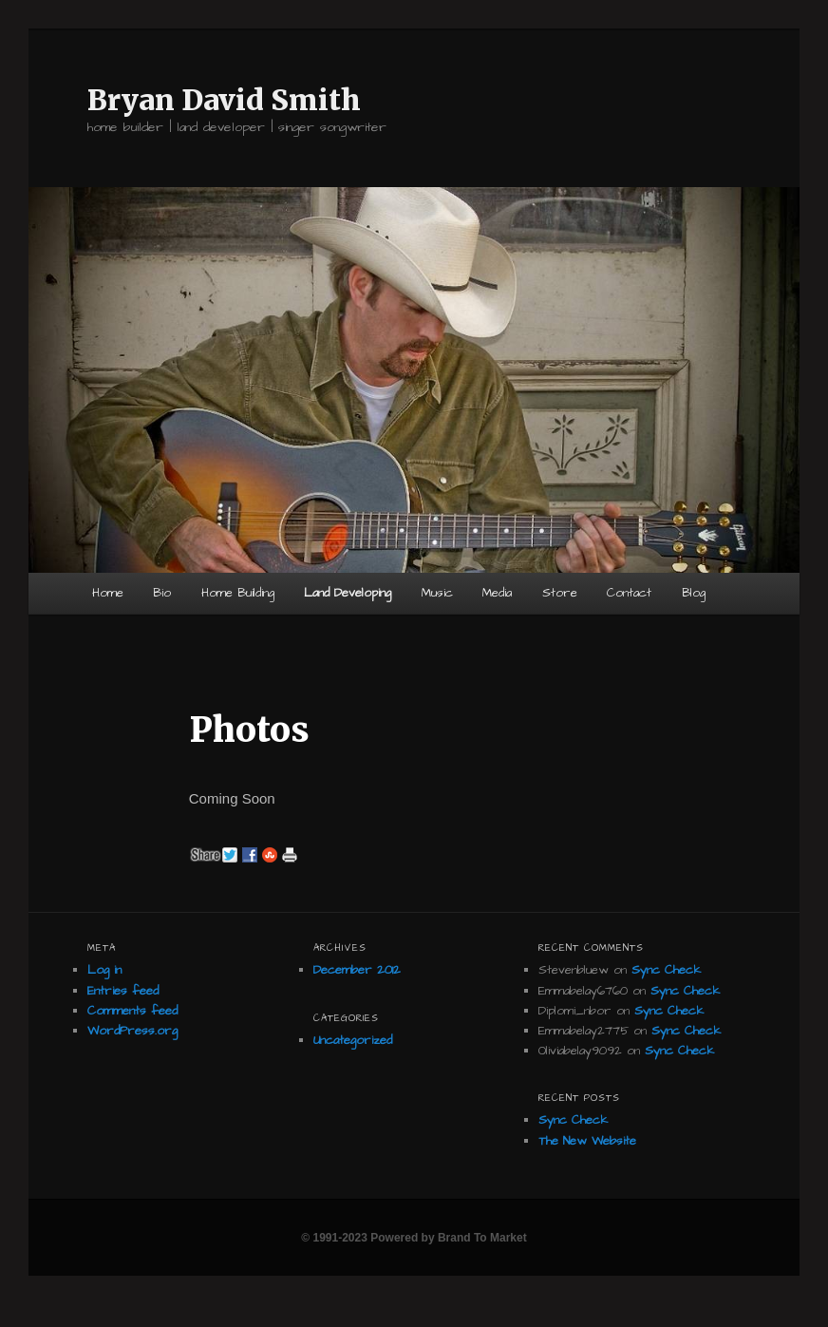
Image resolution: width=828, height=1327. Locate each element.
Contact (629, 592)
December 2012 (357, 969)
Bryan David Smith (224, 100)
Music (437, 592)
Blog (694, 592)
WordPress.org (132, 1030)
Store (559, 592)
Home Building (237, 592)
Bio (162, 592)
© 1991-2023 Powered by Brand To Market (413, 1237)
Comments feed (132, 1010)
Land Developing (347, 592)
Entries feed (123, 990)
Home (107, 592)
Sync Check (666, 969)
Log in (104, 969)
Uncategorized (352, 1040)
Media (497, 592)
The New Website (587, 1140)
